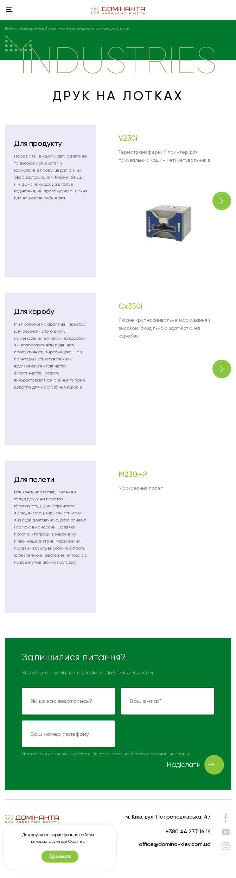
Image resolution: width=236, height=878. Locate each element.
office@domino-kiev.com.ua (175, 844)
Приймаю (60, 857)
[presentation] (174, 734)
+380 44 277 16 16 (188, 831)
